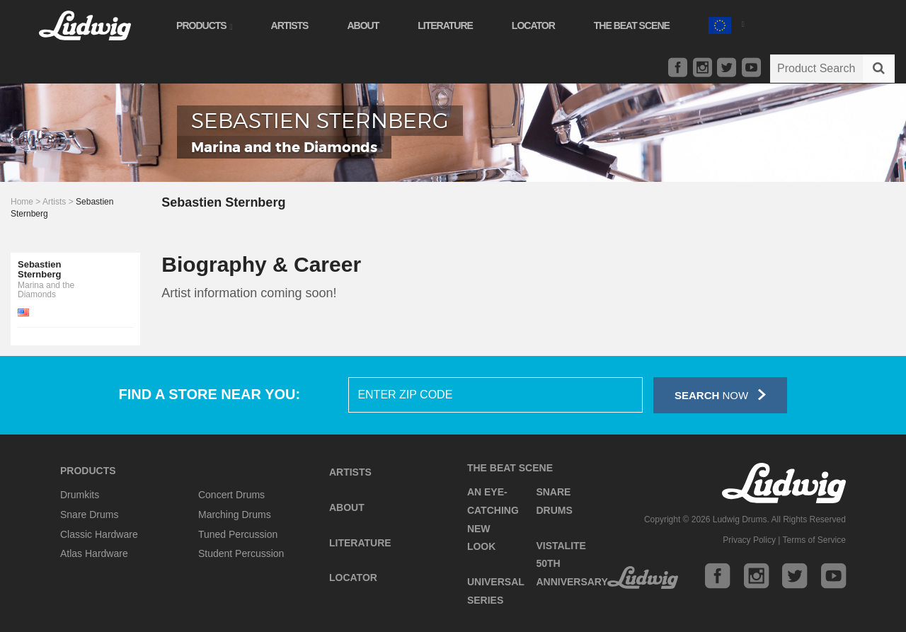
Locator (534, 25)
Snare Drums (89, 514)
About (364, 25)
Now (720, 395)
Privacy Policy (749, 540)
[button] (727, 24)
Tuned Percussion (237, 534)
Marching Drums (234, 514)
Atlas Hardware (94, 553)
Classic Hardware (99, 534)
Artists (290, 25)
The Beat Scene (633, 25)
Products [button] (205, 25)
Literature (446, 25)
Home (22, 202)
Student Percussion (241, 553)
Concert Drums (231, 494)
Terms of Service (814, 540)
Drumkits (79, 494)
